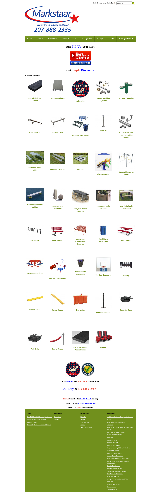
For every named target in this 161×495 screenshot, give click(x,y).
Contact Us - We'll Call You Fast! (116, 471)
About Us (110, 424)
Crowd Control (57, 349)
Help (112, 39)
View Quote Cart (109, 3)
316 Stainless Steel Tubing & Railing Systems (126, 135)
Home (29, 39)
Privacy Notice (111, 487)
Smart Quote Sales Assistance (116, 422)
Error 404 (110, 481)
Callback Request (112, 442)
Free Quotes (87, 39)
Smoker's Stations (103, 313)
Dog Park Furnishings (57, 278)
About (40, 39)
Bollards (103, 130)
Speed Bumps (57, 310)
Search (82, 419)
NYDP (109, 419)
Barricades (80, 310)
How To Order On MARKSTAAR (116, 432)
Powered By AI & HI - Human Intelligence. (39, 424)
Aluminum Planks (57, 98)
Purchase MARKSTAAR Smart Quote (118, 458)
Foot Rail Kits (57, 133)
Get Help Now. (97, 3)
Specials (56, 419)
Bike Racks (35, 240)
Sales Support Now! (113, 450)
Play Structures (103, 174)
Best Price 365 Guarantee (115, 473)
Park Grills (35, 349)
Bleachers (80, 169)
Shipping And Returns (113, 484)
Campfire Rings (126, 310)
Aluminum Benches (57, 169)
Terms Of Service (112, 489)
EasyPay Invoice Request (114, 468)
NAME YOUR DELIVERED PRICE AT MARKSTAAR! (118, 462)
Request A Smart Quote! (114, 453)
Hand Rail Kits (34, 133)
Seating (103, 347)
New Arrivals (57, 417)
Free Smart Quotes (113, 476)
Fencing (126, 275)
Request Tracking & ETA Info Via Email (118, 448)
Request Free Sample (113, 445)
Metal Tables (126, 240)
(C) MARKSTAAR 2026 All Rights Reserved (39, 417)
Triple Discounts (69, 39)
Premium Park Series (80, 135)
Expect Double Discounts (114, 434)
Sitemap (82, 424)
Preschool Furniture (35, 273)
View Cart (83, 417)
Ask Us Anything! (112, 440)
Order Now (52, 39)
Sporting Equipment (103, 275)
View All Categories (86, 427)
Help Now (110, 437)
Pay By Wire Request (113, 466)
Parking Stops (34, 309)
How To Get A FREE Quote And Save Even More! (120, 428)
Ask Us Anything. (32, 422)
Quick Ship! (80, 101)
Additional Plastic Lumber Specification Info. (120, 417)
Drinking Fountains (126, 98)
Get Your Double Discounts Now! (36, 419)
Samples (101, 39)
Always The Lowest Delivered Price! (117, 479)
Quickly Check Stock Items (115, 456)
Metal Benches (57, 240)
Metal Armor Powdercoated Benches (80, 241)
